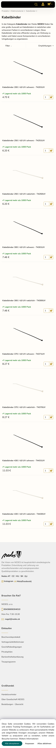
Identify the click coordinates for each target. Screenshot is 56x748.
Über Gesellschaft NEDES (12, 699)
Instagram (8, 581)
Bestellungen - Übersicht (12, 704)
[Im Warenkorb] (49, 4)
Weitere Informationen (28, 738)
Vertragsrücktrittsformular (12, 642)
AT (9, 576)
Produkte (5, 11)
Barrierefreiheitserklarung (12, 656)
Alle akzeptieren (12, 743)
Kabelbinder (31, 11)
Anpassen (29, 743)
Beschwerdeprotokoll (10, 637)
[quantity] (46, 97)
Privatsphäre (6, 651)
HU (17, 576)
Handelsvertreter (8, 694)
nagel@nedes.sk (12, 619)
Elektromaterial (17, 11)
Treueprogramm (8, 661)
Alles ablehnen (44, 743)
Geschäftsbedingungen (11, 647)
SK (22, 576)
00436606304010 (12, 609)
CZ (13, 576)
